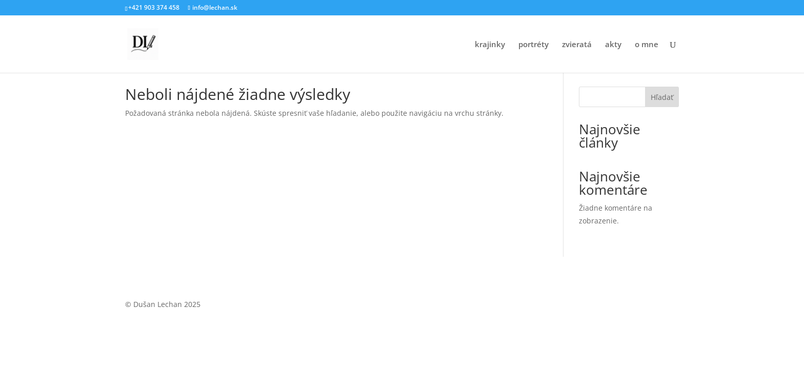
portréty (533, 44)
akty (613, 44)
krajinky (490, 44)
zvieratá (577, 44)
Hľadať (662, 97)
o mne (646, 44)
